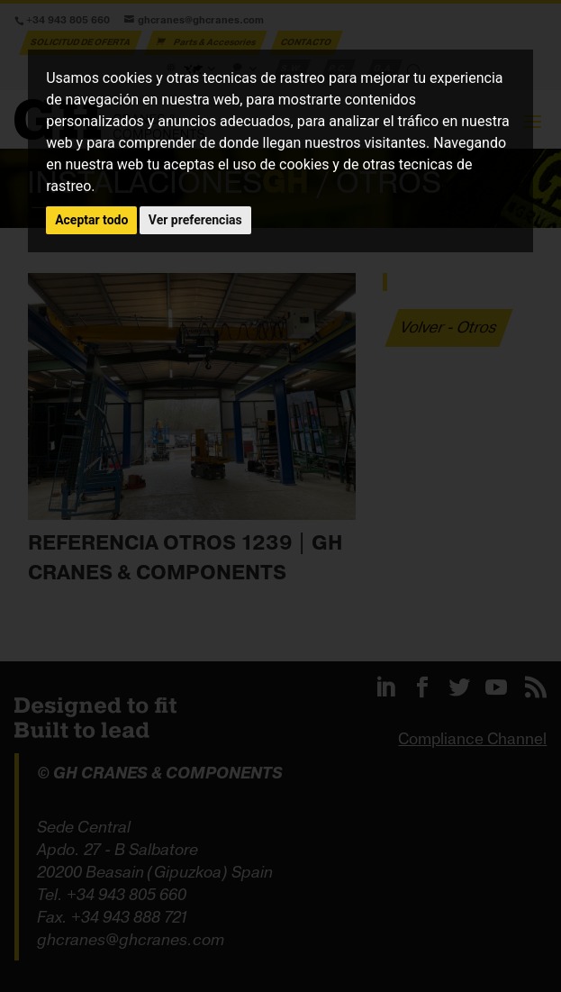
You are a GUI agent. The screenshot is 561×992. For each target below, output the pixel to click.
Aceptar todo (91, 220)
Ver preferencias (195, 220)
